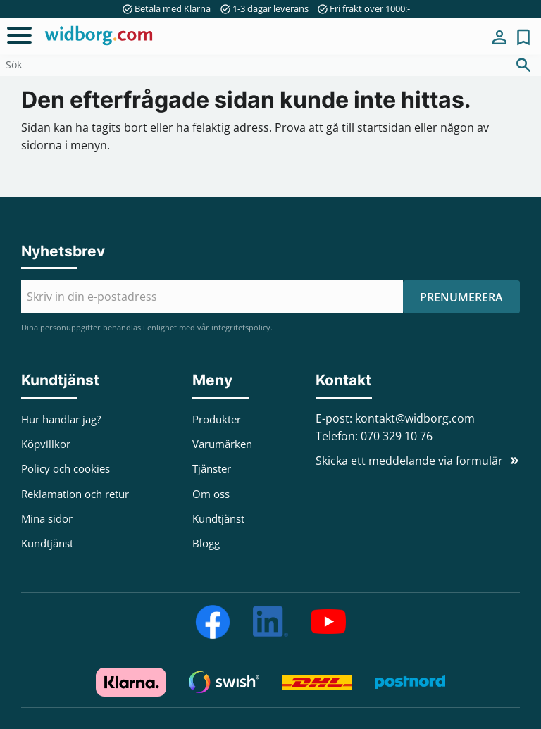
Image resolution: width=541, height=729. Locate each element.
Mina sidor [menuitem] (499, 37)
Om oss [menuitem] (211, 494)
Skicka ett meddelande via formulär (409, 460)
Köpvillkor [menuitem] (45, 444)
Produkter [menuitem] (216, 419)
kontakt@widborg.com (415, 418)
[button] (19, 35)
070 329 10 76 (397, 436)
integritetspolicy (240, 327)
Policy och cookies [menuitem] (65, 468)
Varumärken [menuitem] (222, 444)
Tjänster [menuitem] (211, 468)
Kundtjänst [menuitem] (47, 543)
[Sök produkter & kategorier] (253, 65)
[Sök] (523, 65)
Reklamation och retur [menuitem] (75, 494)
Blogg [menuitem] (206, 543)
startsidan (384, 127)
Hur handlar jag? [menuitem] (61, 419)
